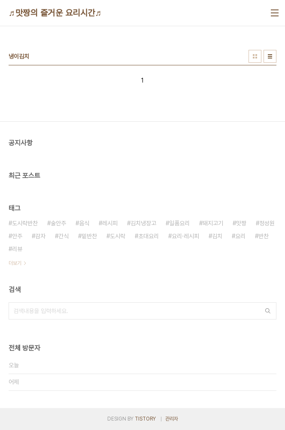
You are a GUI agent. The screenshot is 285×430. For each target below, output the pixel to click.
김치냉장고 (143, 223)
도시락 (117, 236)
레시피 (110, 223)
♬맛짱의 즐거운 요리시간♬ (55, 13)
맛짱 (241, 223)
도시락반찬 (25, 223)
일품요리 (179, 223)
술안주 (58, 223)
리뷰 (17, 249)
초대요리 (148, 236)
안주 (17, 236)
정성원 (267, 223)
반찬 (263, 236)
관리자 (171, 419)
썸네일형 (255, 56)
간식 (63, 236)
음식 (84, 223)
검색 (268, 311)
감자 (40, 236)
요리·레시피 (185, 236)
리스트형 (270, 56)
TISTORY (145, 419)
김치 (217, 236)
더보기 (15, 263)
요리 (240, 236)
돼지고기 (213, 223)
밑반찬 (89, 236)
